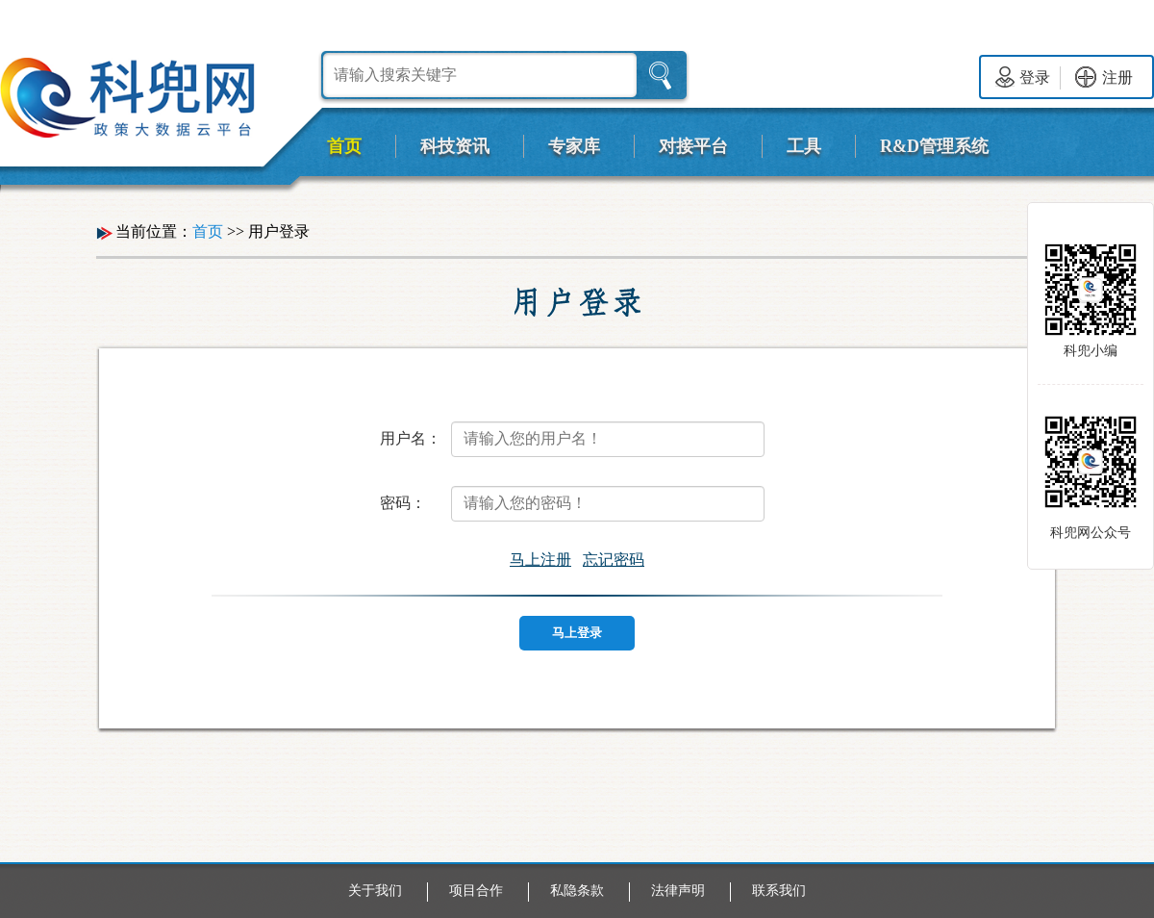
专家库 (574, 146)
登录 (1022, 77)
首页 (344, 146)
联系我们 (779, 890)
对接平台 (693, 146)
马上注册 (540, 559)
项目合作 (476, 890)
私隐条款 (577, 890)
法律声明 (678, 890)
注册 (1104, 77)
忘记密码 (613, 559)
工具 (804, 146)
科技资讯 (454, 146)
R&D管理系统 (934, 146)
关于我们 (375, 890)
